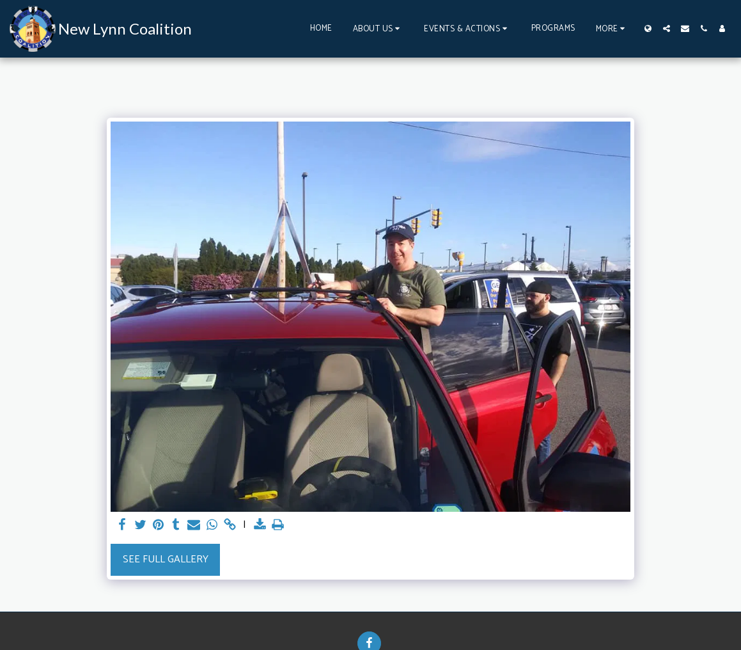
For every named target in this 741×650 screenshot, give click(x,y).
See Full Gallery (165, 559)
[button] (378, 28)
